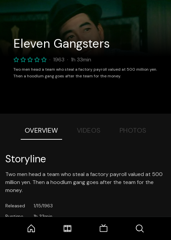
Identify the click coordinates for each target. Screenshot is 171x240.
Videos (89, 130)
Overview (41, 130)
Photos (133, 130)
